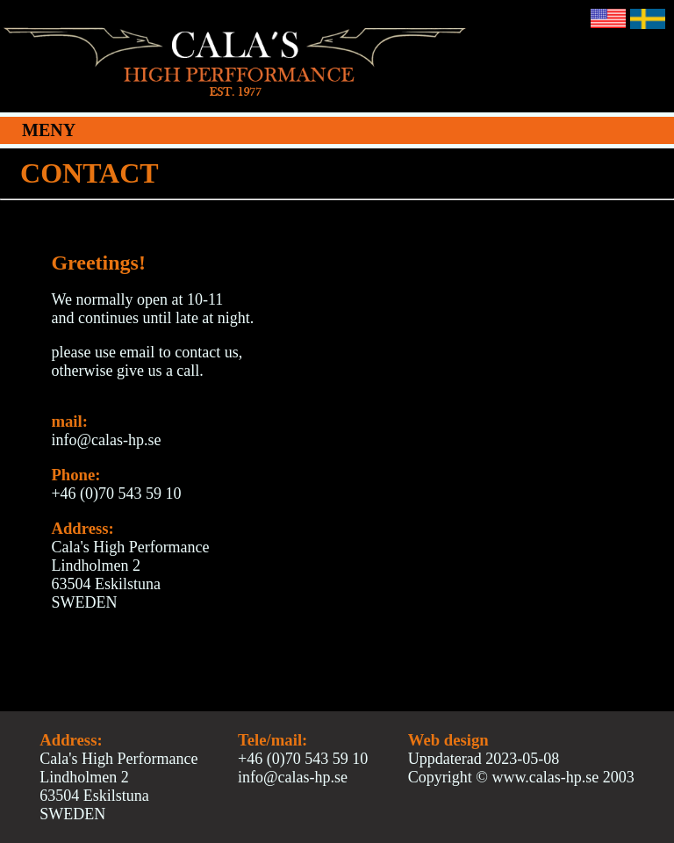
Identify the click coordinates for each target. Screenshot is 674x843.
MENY (48, 130)
